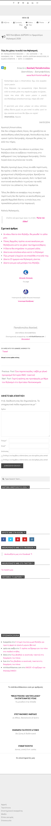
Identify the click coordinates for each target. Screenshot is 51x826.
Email (3, 446)
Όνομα (4, 440)
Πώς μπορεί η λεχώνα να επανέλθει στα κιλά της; (26, 255)
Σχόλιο (3, 409)
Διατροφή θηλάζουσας (37, 56)
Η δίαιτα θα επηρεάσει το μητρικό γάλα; (21, 248)
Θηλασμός (5, 56)
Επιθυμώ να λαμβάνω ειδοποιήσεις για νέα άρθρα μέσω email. (25, 460)
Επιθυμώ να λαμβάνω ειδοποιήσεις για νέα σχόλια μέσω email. (25, 455)
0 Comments (28, 59)
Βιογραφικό (25, 339)
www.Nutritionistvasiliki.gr (38, 75)
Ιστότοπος (4, 451)
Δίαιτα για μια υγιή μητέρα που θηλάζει (21, 262)
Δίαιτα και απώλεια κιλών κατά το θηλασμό (23, 252)
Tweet (5, 351)
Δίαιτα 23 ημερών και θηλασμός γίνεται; (21, 259)
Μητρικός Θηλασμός (26, 278)
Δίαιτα (25, 56)
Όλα (11, 56)
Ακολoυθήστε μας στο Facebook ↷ (18, 548)
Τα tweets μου (7, 570)
